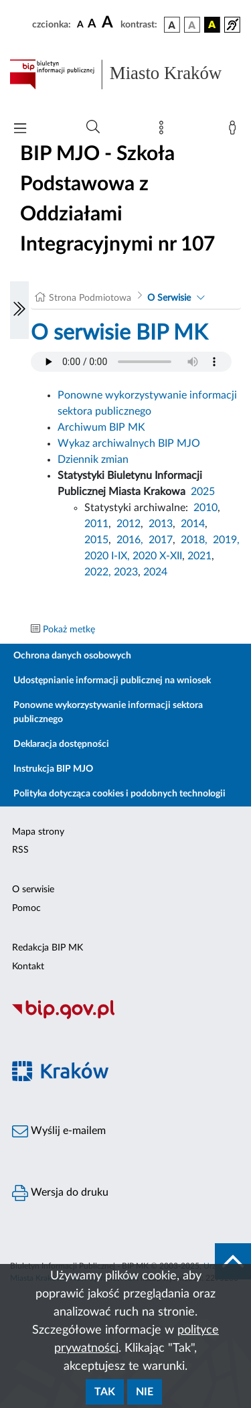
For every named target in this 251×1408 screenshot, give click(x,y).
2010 (205, 507)
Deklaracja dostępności (61, 744)
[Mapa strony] (164, 130)
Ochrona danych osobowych (72, 655)
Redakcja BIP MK (47, 948)
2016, (129, 540)
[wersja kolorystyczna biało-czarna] (192, 24)
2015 (96, 540)
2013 (161, 523)
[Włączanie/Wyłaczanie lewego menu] (19, 310)
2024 (155, 572)
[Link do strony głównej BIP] (125, 74)
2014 (193, 523)
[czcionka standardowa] (80, 24)
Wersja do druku (60, 1193)
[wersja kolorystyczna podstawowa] (172, 24)
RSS (20, 850)
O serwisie (33, 889)
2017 (161, 540)
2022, (99, 572)
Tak (104, 1392)
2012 (128, 523)
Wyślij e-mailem (59, 1131)
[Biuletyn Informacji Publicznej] (125, 1017)
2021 (199, 556)
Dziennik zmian (93, 459)
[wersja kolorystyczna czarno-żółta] (212, 24)
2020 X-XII (157, 556)
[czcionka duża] (109, 23)
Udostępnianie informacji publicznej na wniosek (112, 680)
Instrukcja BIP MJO (53, 769)
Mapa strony (38, 832)
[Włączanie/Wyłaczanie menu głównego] (20, 130)
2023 (126, 572)
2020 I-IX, (107, 556)
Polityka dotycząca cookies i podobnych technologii (119, 793)
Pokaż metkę (69, 629)
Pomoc (26, 908)
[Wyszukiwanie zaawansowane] (93, 127)
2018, (194, 540)
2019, (226, 540)
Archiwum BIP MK (101, 427)
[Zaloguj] (235, 130)
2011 (96, 523)
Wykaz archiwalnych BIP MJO (129, 443)
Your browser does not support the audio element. (131, 362)
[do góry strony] (233, 1261)
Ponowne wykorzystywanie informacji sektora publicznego (108, 712)
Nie (144, 1392)
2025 (203, 491)
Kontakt (28, 966)
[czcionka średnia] (92, 24)
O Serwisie (169, 298)
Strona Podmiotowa (90, 298)
